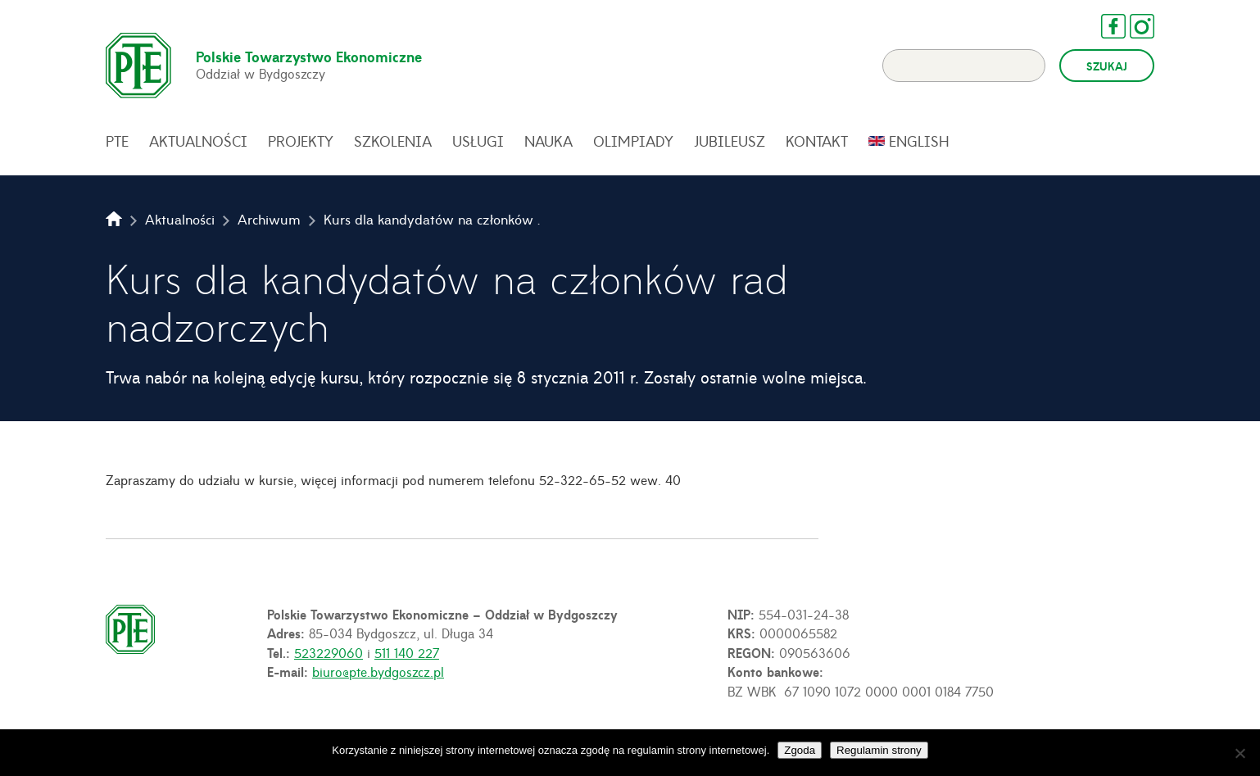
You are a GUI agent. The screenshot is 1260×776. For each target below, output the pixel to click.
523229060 (328, 652)
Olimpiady (633, 141)
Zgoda (799, 750)
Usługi (478, 141)
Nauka (548, 141)
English (919, 141)
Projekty (300, 141)
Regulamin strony (879, 750)
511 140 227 (406, 652)
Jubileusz (729, 141)
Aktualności (198, 141)
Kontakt (817, 141)
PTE (117, 141)
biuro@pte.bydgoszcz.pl (378, 671)
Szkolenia (393, 141)
